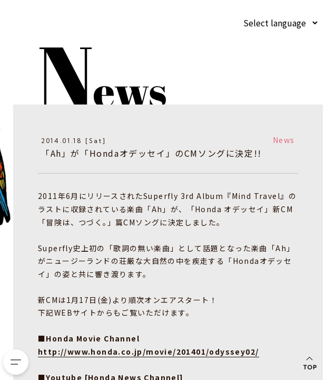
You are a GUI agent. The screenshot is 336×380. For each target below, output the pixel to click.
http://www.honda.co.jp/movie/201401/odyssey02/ (148, 351)
